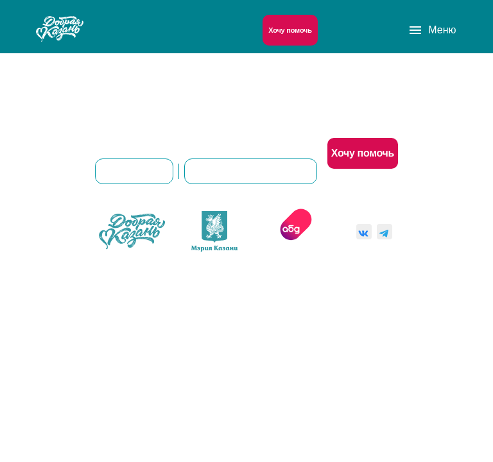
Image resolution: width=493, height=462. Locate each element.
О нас (210, 109)
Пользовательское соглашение (246, 309)
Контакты (265, 109)
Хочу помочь (290, 30)
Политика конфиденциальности (131, 282)
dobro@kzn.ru (134, 171)
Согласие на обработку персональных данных (327, 282)
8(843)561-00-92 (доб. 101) (250, 171)
